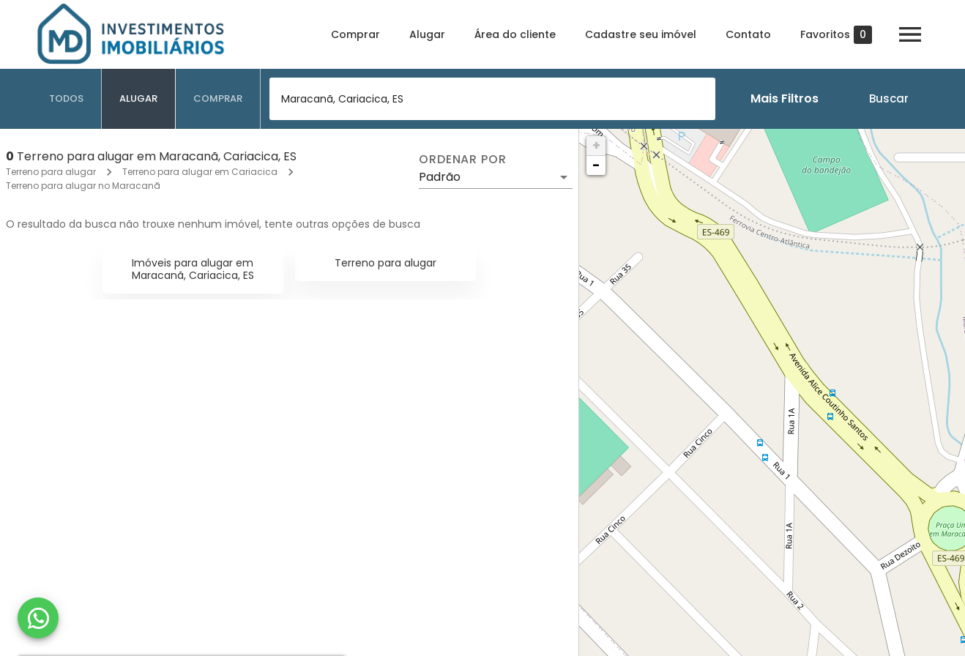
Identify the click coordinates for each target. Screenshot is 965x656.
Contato (748, 34)
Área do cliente (515, 34)
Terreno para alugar (51, 171)
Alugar (427, 34)
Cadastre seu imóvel (640, 34)
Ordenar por (463, 159)
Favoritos (836, 35)
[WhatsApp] (38, 617)
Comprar (355, 34)
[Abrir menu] (910, 34)
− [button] (596, 165)
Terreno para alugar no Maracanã (83, 185)
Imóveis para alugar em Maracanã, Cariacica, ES (193, 269)
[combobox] (492, 99)
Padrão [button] (440, 176)
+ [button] (596, 145)
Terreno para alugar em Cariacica (199, 171)
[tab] (66, 99)
